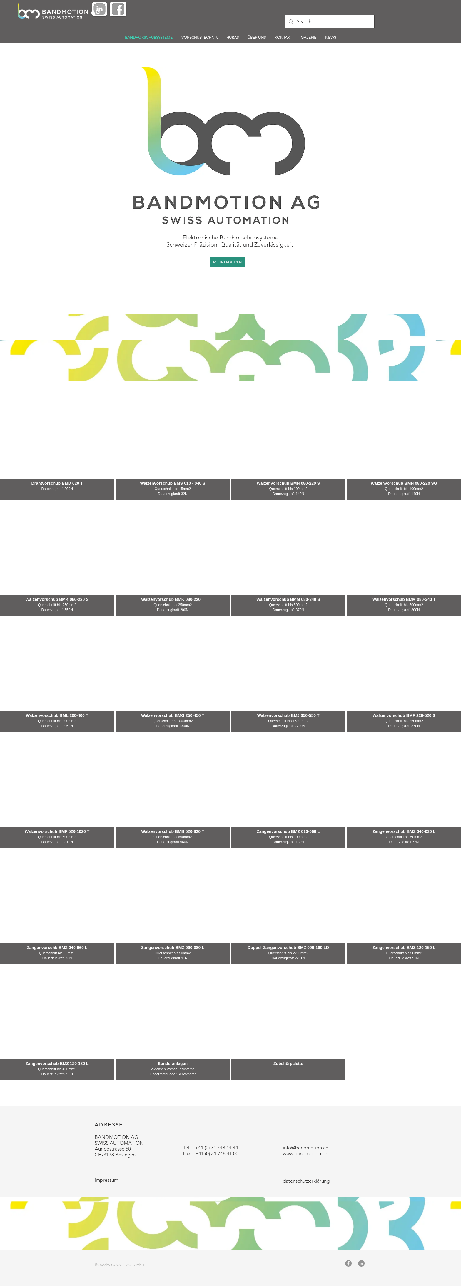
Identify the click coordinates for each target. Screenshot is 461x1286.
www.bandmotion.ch (305, 1153)
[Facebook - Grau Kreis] (348, 1263)
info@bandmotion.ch (305, 1148)
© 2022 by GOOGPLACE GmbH (119, 1264)
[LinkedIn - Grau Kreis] (361, 1263)
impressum (106, 1180)
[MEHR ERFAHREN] (227, 262)
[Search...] (329, 21)
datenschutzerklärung (306, 1181)
